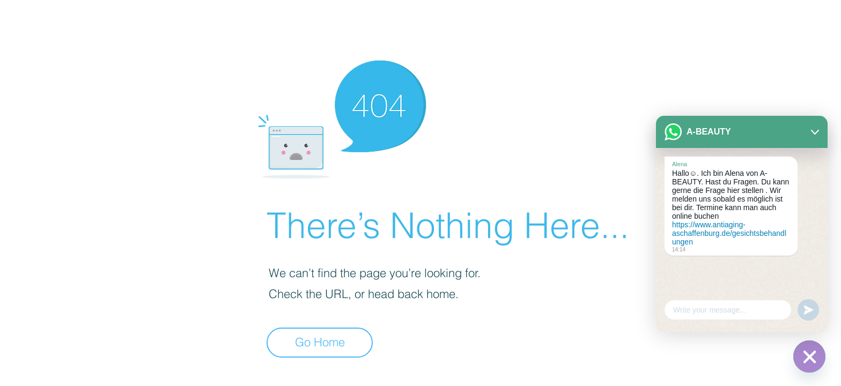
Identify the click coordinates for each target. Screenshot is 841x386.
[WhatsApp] (809, 356)
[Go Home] (320, 343)
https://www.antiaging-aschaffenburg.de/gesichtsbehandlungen (729, 233)
